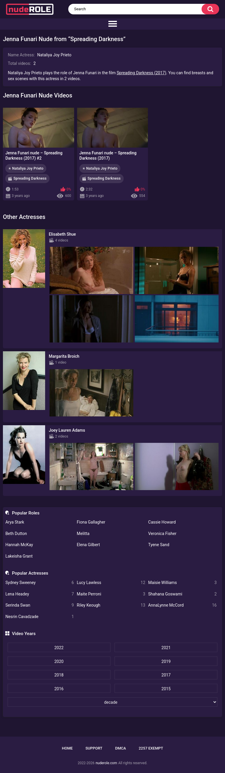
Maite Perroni (111, 594)
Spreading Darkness (30, 178)
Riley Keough (111, 605)
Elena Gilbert (88, 544)
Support (94, 748)
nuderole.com (106, 763)
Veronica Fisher (162, 533)
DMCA (120, 748)
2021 (166, 647)
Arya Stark (14, 522)
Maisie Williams (182, 582)
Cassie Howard (162, 522)
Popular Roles (26, 513)
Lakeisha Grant (19, 556)
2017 (166, 675)
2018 (58, 675)
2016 (58, 688)
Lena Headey (39, 594)
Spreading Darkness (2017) (141, 72)
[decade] (113, 702)
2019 (166, 661)
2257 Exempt (151, 748)
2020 (58, 661)
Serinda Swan (39, 605)
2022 (58, 647)
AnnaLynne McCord (182, 605)
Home (67, 748)
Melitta (83, 533)
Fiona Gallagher (91, 522)
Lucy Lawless (111, 582)
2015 (166, 688)
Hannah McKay (19, 544)
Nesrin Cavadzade (39, 616)
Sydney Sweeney (39, 582)
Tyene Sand (158, 544)
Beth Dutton (16, 533)
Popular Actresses (30, 573)
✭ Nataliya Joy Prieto (25, 168)
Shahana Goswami (182, 594)
